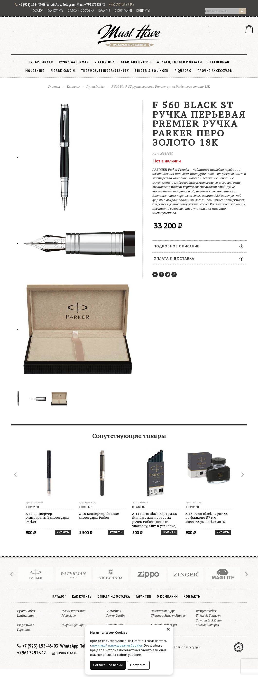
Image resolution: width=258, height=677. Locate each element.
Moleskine (35, 70)
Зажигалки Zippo (136, 62)
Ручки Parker (41, 62)
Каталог (37, 11)
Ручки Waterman (74, 62)
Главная (54, 86)
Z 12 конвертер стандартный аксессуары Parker (47, 517)
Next (242, 475)
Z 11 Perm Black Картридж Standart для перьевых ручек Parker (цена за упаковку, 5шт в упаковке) (154, 519)
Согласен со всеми (108, 665)
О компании (123, 11)
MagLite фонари (73, 625)
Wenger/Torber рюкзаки (179, 62)
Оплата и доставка (80, 11)
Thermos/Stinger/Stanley (105, 70)
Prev (16, 475)
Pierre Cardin (62, 70)
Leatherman (218, 62)
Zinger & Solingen (151, 70)
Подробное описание (198, 246)
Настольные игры (164, 625)
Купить (63, 532)
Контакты (143, 11)
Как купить (55, 11)
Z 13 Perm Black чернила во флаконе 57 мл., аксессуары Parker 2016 (206, 517)
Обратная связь (121, 5)
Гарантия (104, 11)
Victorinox (105, 62)
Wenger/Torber (206, 611)
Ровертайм (114, 625)
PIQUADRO (183, 70)
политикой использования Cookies (117, 645)
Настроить (138, 665)
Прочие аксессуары (215, 70)
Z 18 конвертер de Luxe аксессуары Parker (99, 515)
